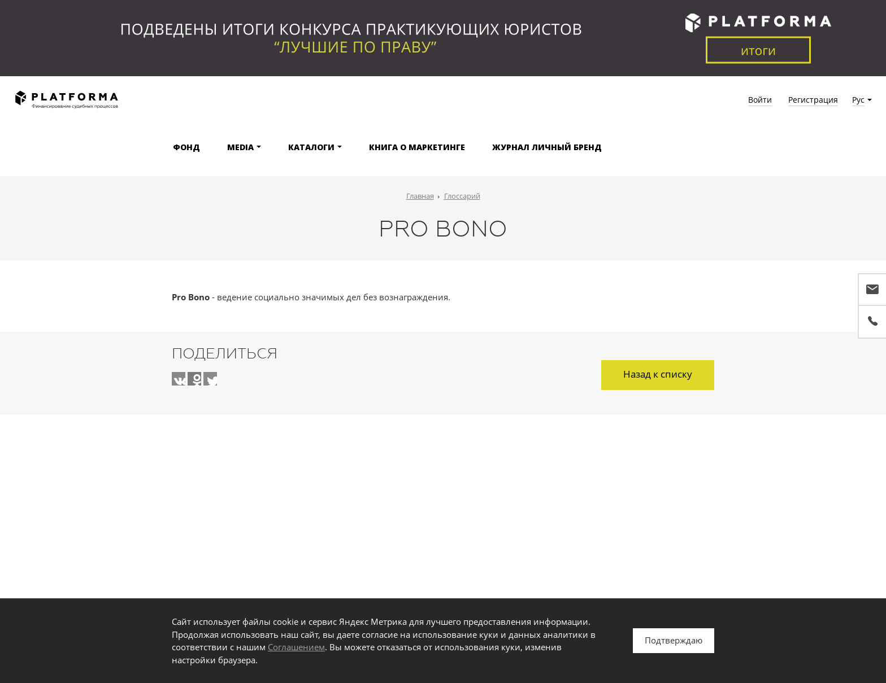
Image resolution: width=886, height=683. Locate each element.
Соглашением (296, 647)
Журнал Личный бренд (547, 147)
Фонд (186, 147)
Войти (760, 99)
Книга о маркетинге (417, 147)
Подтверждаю (673, 640)
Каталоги (311, 147)
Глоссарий (462, 196)
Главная (420, 196)
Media (240, 147)
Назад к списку (657, 373)
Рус (858, 99)
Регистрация (813, 99)
